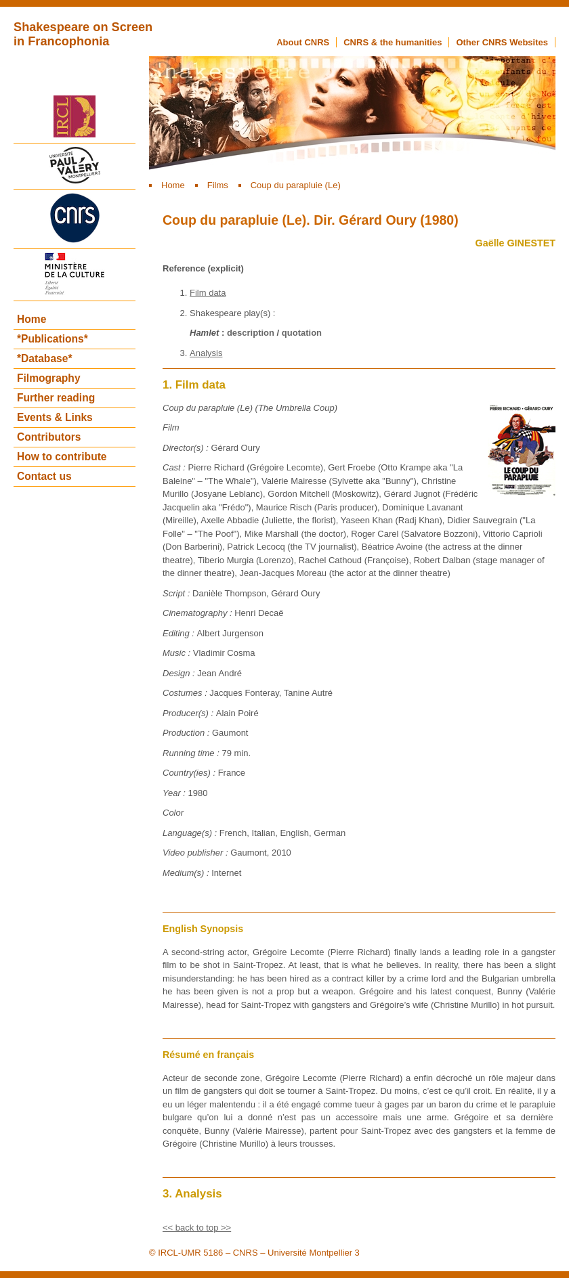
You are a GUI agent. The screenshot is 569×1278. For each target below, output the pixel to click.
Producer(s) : (189, 713)
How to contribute (62, 456)
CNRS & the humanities (392, 42)
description (250, 333)
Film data (208, 293)
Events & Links (55, 417)
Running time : (192, 753)
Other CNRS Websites (502, 42)
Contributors (49, 437)
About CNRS (302, 42)
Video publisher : (196, 852)
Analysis (206, 353)
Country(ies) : (190, 773)
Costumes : (186, 693)
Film (171, 427)
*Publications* (52, 339)
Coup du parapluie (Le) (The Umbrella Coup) (250, 408)
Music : (178, 653)
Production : (187, 733)
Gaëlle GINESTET (515, 243)
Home (173, 185)
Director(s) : (187, 448)
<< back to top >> (197, 1227)
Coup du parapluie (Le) (296, 185)
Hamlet (204, 333)
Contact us (44, 476)
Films (217, 185)
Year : (175, 793)
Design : (180, 673)
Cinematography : (198, 613)
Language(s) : (191, 833)
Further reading (56, 397)
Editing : (180, 633)
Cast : (175, 467)
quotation (302, 333)
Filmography (49, 378)
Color (173, 813)
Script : (177, 593)
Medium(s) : (187, 873)
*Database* (44, 358)
